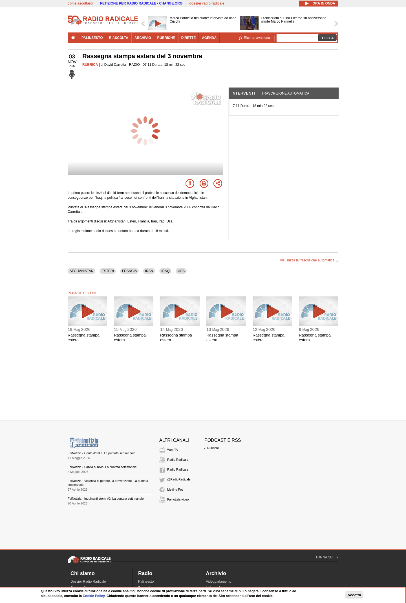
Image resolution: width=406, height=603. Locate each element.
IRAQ (165, 271)
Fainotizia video (178, 499)
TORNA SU (324, 557)
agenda (209, 38)
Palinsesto (146, 582)
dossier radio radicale (206, 3)
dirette (188, 38)
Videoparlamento (218, 582)
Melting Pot (175, 489)
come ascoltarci (80, 3)
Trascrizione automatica (285, 93)
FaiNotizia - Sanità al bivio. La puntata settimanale (102, 467)
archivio (142, 38)
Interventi (243, 93)
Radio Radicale (177, 459)
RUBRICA (90, 65)
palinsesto (92, 38)
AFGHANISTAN (81, 271)
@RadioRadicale (179, 479)
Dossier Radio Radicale (88, 582)
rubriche (166, 38)
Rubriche (213, 448)
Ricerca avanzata (257, 38)
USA (181, 271)
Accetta (354, 595)
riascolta (118, 38)
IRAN (149, 271)
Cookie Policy (94, 596)
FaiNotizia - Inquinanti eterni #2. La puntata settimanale (106, 498)
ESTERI (108, 271)
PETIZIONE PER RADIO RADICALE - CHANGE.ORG (141, 3)
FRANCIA (129, 271)
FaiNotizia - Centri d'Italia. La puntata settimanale (101, 453)
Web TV (172, 449)
